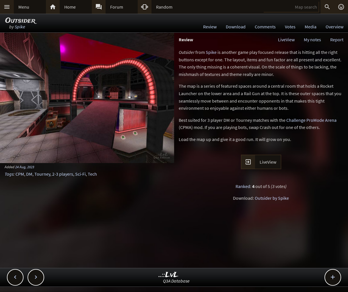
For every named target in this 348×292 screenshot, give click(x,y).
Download (236, 27)
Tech (92, 174)
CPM (19, 174)
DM (29, 174)
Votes (290, 27)
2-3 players (62, 174)
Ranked (243, 186)
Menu (23, 7)
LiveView (286, 39)
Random (164, 7)
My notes (312, 39)
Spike (20, 27)
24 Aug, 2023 (24, 166)
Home (70, 7)
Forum (116, 7)
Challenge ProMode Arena (311, 120)
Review (210, 27)
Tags (9, 174)
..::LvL (168, 275)
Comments (265, 27)
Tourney (42, 174)
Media (310, 27)
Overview (334, 27)
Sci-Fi (80, 174)
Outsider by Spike (272, 198)
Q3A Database (176, 281)
